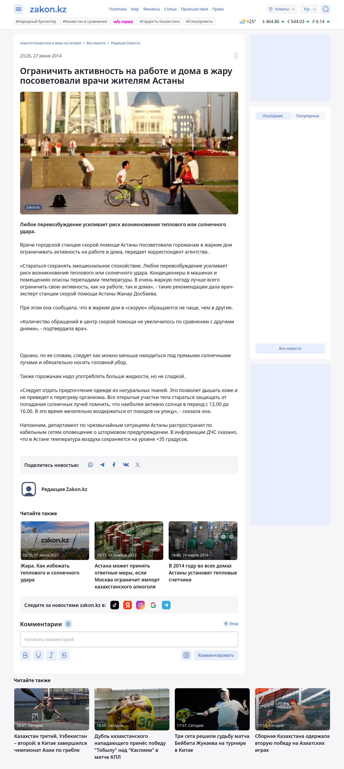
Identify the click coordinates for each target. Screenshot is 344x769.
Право (218, 9)
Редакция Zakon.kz (125, 43)
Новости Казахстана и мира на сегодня (50, 43)
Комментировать (216, 655)
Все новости (96, 43)
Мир (135, 9)
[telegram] (102, 465)
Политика (118, 9)
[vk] (126, 465)
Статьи (170, 9)
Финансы (151, 9)
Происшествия (194, 9)
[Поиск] (326, 9)
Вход (233, 623)
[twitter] (138, 465)
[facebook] (114, 465)
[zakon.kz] (48, 9)
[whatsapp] (90, 465)
